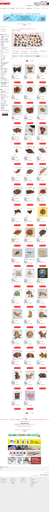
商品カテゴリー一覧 (13, 480)
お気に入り (32, 486)
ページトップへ (47, 472)
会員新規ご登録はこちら (38, 5)
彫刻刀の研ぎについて (14, 479)
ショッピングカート (3, 480)
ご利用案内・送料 (33, 479)
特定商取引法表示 (33, 483)
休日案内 (32, 480)
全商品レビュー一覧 (23, 480)
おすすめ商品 (12, 483)
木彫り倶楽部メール (23, 479)
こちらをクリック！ (27, 421)
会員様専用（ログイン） (31, 5)
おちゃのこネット (46, 474)
